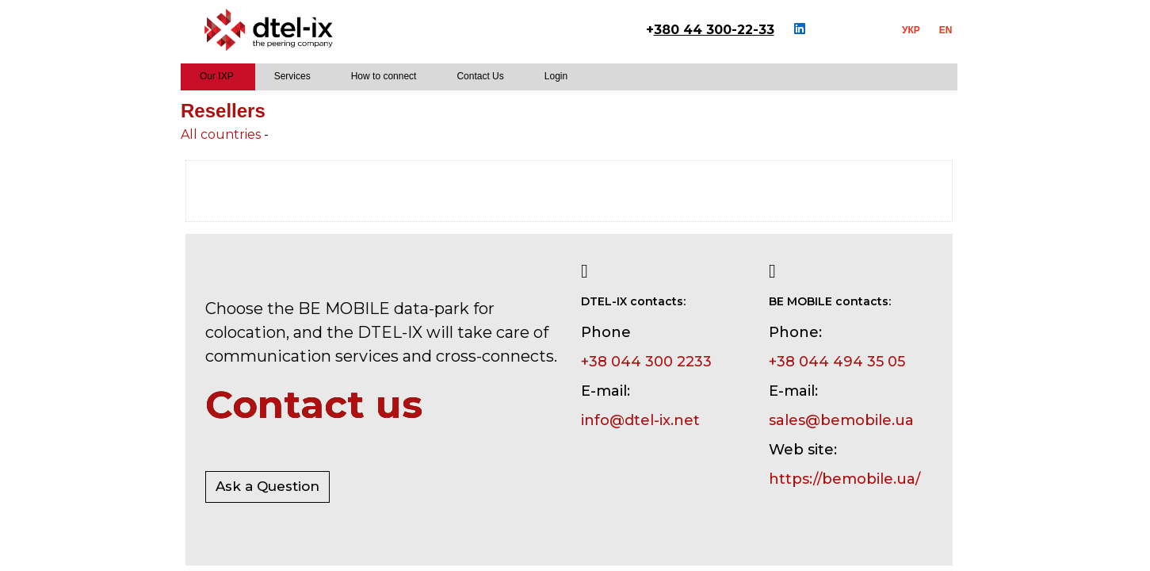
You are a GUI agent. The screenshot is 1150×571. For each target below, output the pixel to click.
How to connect (384, 76)
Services (292, 76)
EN (946, 30)
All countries (221, 134)
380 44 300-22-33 (714, 29)
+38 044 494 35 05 (837, 361)
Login (555, 76)
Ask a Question (267, 486)
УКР (911, 30)
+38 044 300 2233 (646, 361)
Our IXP (217, 76)
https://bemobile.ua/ (844, 479)
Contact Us (480, 76)
